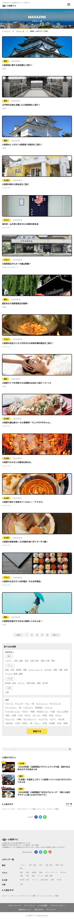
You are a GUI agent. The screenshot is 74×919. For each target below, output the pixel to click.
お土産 (6, 180)
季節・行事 (59, 865)
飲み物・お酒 (24, 879)
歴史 (21, 868)
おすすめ (63, 872)
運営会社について (25, 909)
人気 (4, 267)
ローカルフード (13, 267)
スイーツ (6, 809)
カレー (14, 809)
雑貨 (57, 809)
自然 (40, 865)
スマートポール (29, 905)
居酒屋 (34, 872)
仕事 (3, 884)
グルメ (6, 220)
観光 (5, 61)
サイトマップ (50, 909)
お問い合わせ (38, 909)
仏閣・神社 (49, 865)
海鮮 (34, 809)
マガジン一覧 (20, 31)
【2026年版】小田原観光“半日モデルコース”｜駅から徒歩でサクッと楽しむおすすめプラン (43, 793)
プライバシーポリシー (57, 905)
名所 (4, 68)
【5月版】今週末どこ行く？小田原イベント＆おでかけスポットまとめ (44, 781)
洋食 (27, 872)
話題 (40, 872)
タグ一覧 (69, 804)
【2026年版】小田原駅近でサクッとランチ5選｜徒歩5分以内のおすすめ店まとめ (43, 768)
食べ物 (59, 879)
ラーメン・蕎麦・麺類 (45, 875)
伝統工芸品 (44, 879)
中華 (27, 875)
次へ (55, 635)
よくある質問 (42, 905)
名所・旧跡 (32, 865)
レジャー (23, 865)
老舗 (21, 875)
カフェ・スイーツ (51, 872)
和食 (21, 872)
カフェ (50, 809)
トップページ (6, 31)
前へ (18, 635)
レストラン (6, 188)
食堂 (33, 875)
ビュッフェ (42, 809)
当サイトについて (15, 905)
